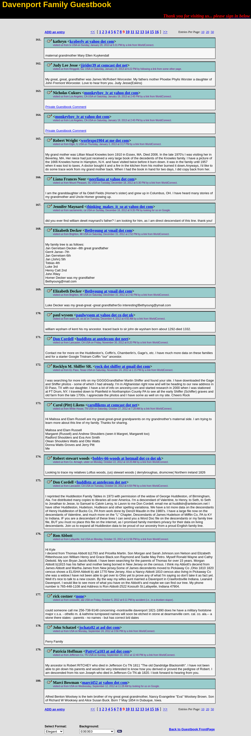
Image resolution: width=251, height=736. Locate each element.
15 (152, 32)
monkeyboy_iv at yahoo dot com (111, 93)
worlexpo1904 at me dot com (105, 140)
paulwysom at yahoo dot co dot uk (104, 315)
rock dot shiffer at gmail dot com (122, 366)
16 (157, 32)
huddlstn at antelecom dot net (101, 482)
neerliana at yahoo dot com (112, 179)
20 (207, 32)
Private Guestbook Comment (65, 107)
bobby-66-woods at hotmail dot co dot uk (127, 458)
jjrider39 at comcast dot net (104, 65)
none (80, 596)
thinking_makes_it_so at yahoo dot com (120, 207)
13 (142, 32)
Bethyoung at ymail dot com (108, 230)
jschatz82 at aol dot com (99, 627)
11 (132, 32)
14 (147, 32)
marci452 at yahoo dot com (104, 682)
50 (212, 32)
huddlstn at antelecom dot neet (102, 339)
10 (128, 32)
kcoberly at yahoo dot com (92, 41)
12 (137, 32)
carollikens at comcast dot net (112, 405)
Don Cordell (63, 339)
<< (92, 32)
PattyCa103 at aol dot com (108, 651)
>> (165, 32)
